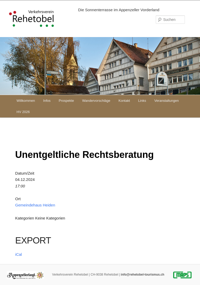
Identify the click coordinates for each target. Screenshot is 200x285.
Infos (47, 101)
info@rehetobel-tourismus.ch (142, 274)
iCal (18, 254)
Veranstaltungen (166, 101)
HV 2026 (23, 112)
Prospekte (66, 101)
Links (142, 101)
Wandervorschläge (96, 101)
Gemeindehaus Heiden (35, 205)
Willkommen (26, 101)
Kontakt (124, 101)
